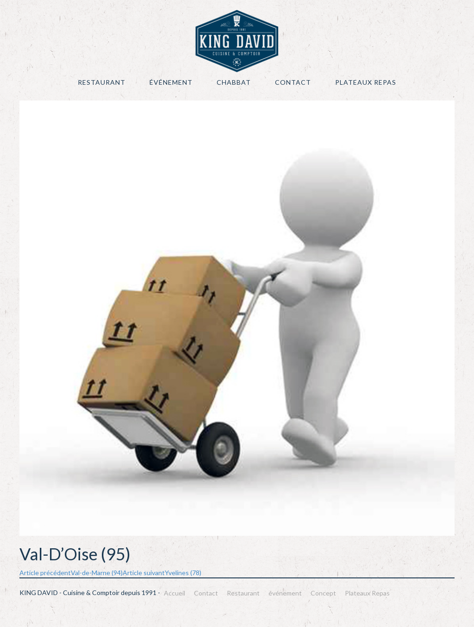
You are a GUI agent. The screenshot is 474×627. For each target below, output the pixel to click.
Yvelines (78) (162, 573)
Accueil (174, 593)
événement (171, 82)
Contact (293, 82)
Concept (323, 593)
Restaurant (101, 82)
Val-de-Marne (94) (71, 573)
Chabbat (234, 82)
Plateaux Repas (365, 82)
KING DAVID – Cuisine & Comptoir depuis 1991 (237, 41)
